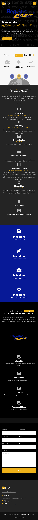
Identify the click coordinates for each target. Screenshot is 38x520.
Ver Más (17, 38)
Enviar (19, 470)
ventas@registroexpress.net (9, 504)
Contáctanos (7, 38)
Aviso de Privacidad (19, 517)
